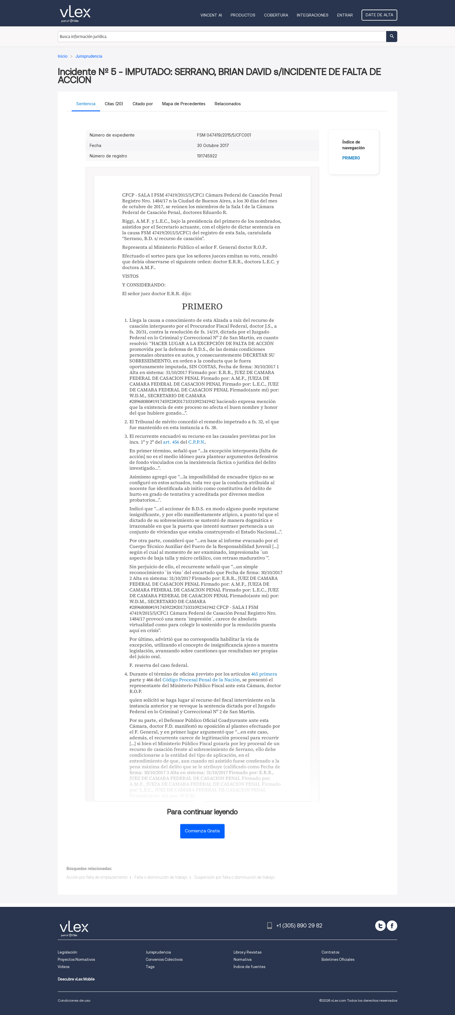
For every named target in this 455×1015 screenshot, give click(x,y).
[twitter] (380, 925)
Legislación (67, 952)
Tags (150, 967)
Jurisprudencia (158, 952)
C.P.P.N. (196, 442)
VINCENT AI (211, 15)
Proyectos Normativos (76, 959)
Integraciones (312, 15)
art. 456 (171, 442)
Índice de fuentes (249, 967)
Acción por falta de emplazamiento (97, 877)
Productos (243, 15)
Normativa (243, 959)
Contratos (330, 952)
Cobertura (276, 15)
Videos (63, 967)
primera (268, 674)
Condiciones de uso (74, 1000)
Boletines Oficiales (338, 959)
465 (254, 674)
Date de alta (379, 14)
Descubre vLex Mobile (76, 979)
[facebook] (392, 925)
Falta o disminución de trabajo (160, 877)
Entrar (345, 15)
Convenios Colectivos (164, 959)
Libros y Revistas (247, 952)
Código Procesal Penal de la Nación (201, 679)
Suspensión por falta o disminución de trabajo (234, 877)
